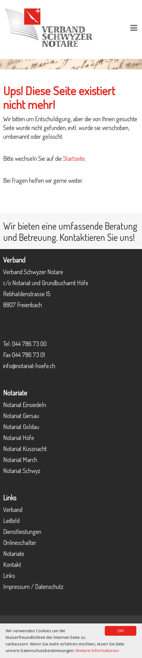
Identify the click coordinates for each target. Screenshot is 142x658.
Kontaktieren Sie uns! (97, 237)
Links (9, 575)
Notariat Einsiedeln (24, 404)
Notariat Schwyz (21, 470)
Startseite (74, 158)
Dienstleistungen (22, 531)
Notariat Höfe (18, 437)
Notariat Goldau (21, 426)
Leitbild (11, 520)
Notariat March (20, 459)
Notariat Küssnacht (25, 448)
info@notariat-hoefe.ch (29, 366)
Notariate (13, 553)
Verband (12, 509)
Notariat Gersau (21, 415)
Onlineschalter (19, 542)
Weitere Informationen (97, 650)
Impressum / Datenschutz (33, 586)
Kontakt (12, 564)
